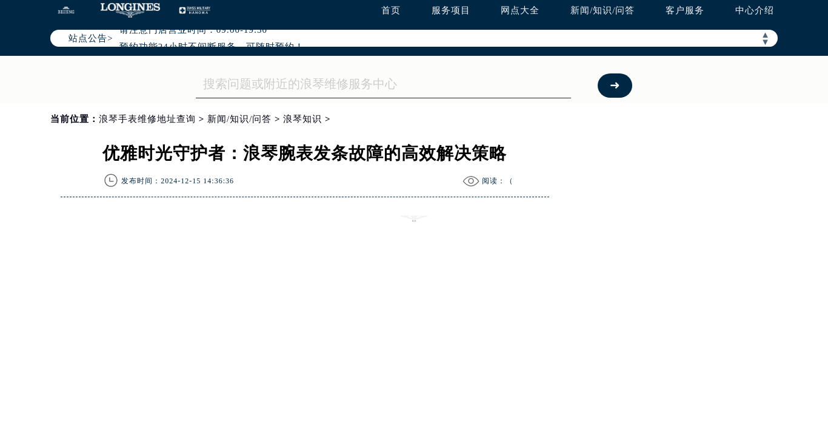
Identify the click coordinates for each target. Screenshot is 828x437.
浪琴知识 (302, 119)
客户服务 (685, 10)
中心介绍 (754, 10)
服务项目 (451, 10)
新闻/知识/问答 (602, 10)
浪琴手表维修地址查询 (147, 119)
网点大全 (520, 10)
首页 (391, 10)
